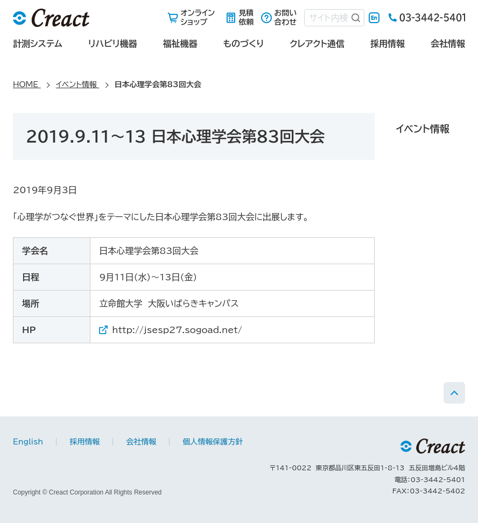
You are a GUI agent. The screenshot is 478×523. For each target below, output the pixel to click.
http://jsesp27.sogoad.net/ (177, 330)
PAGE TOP (454, 393)
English (374, 17)
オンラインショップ (197, 17)
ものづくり (243, 43)
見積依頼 (246, 17)
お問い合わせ (285, 17)
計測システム (37, 43)
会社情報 (448, 43)
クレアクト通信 (317, 43)
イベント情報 (422, 128)
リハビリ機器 (112, 43)
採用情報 (387, 43)
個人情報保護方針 (212, 442)
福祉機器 (180, 43)
